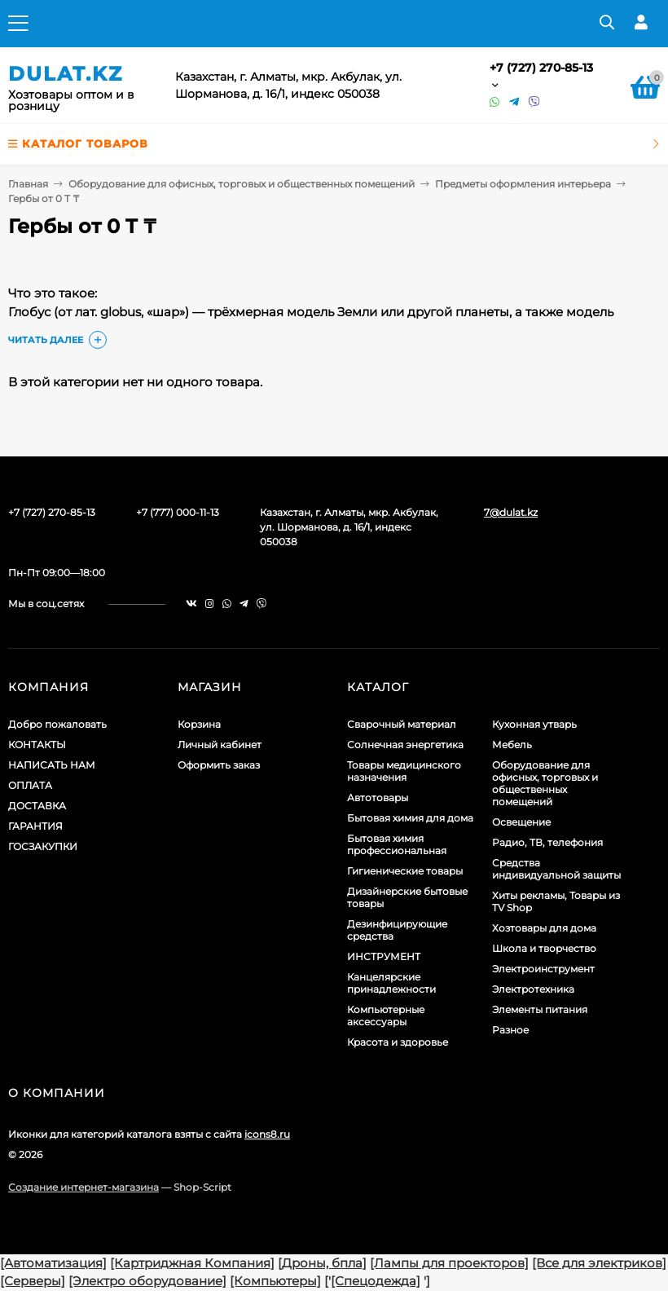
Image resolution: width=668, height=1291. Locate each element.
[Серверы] (32, 1281)
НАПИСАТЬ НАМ (51, 765)
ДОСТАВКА (37, 806)
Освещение (521, 822)
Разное (510, 1030)
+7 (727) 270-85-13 (541, 67)
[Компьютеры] (275, 1281)
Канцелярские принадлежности (391, 983)
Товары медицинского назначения (404, 771)
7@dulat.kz (511, 512)
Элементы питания (539, 1009)
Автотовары (377, 797)
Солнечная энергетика (405, 744)
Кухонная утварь (534, 724)
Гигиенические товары (405, 871)
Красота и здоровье (397, 1042)
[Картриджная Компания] (192, 1263)
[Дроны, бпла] (322, 1263)
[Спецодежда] (375, 1281)
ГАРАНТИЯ (35, 826)
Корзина (199, 724)
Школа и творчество (544, 948)
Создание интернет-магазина (83, 1187)
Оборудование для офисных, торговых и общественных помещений (241, 184)
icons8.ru (267, 1134)
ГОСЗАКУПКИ (42, 846)
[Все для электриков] (599, 1263)
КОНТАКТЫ (37, 744)
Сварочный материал (401, 724)
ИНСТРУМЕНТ (383, 956)
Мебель (512, 744)
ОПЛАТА (30, 785)
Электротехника (533, 989)
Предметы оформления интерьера (523, 184)
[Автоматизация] (53, 1263)
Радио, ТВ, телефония (547, 842)
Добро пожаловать (57, 724)
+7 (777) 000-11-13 (177, 512)
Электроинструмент (543, 969)
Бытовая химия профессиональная (396, 844)
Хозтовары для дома (544, 928)
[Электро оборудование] (147, 1281)
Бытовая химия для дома (410, 818)
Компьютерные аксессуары (385, 1015)
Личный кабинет (219, 744)
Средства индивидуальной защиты (556, 869)
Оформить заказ (219, 765)
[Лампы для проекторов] (449, 1263)
